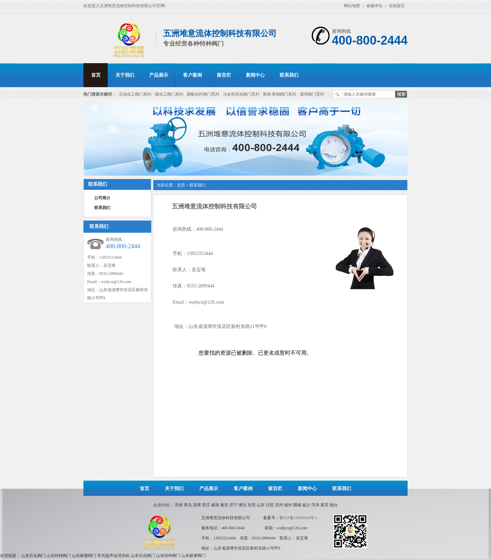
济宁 (233, 505)
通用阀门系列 (312, 94)
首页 (96, 75)
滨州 (279, 505)
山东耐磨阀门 (84, 555)
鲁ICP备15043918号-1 (298, 517)
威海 (215, 505)
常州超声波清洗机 (113, 555)
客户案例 (192, 75)
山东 (261, 505)
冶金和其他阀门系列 (241, 94)
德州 (288, 505)
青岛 (188, 505)
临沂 (306, 505)
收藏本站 (374, 5)
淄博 (197, 505)
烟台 (334, 505)
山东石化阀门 (33, 555)
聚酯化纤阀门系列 (203, 94)
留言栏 (224, 75)
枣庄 (206, 505)
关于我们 (124, 75)
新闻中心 (255, 75)
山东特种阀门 (59, 555)
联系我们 (289, 75)
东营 (252, 505)
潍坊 (242, 505)
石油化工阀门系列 (135, 94)
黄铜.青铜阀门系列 (279, 94)
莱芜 (324, 505)
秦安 (224, 505)
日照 (270, 505)
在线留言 (397, 5)
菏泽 (315, 505)
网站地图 (352, 5)
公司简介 (102, 198)
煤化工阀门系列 (169, 94)
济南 (179, 505)
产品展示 (158, 75)
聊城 (297, 505)
